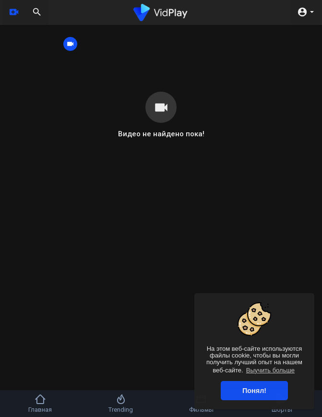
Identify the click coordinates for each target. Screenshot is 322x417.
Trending (120, 403)
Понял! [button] (254, 390)
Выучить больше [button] (270, 370)
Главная (40, 403)
